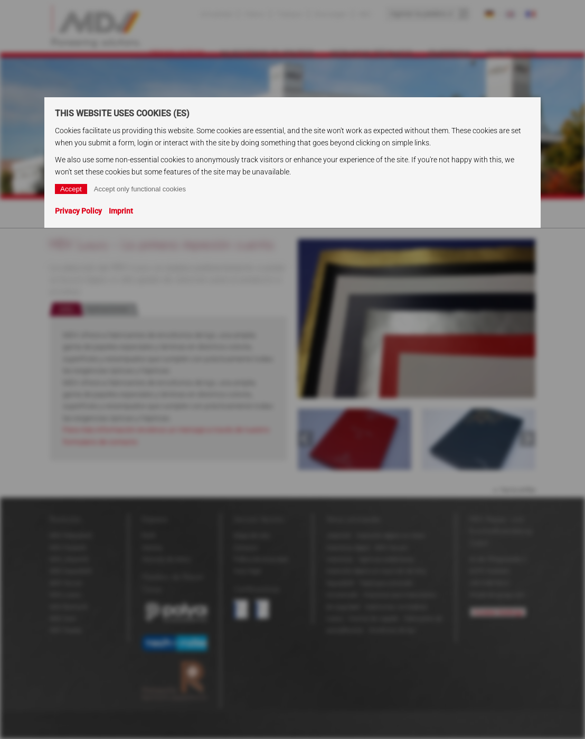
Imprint (121, 211)
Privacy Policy (78, 211)
